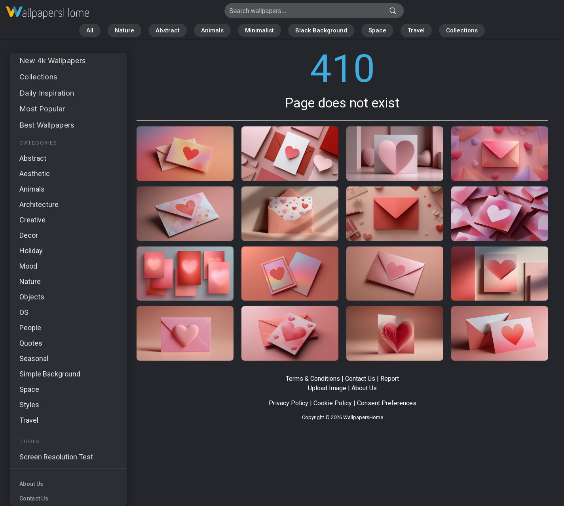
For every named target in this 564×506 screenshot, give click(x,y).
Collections (462, 30)
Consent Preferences (386, 403)
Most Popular (42, 109)
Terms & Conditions (313, 378)
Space (377, 30)
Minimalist (259, 30)
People (30, 328)
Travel (416, 30)
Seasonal (33, 358)
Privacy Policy (288, 403)
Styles (29, 405)
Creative (32, 220)
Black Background (321, 30)
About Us (31, 484)
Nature (124, 30)
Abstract (168, 30)
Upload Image (327, 388)
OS (23, 312)
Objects (31, 297)
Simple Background (49, 374)
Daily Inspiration (46, 93)
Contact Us (33, 498)
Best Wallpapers (46, 125)
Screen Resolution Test (56, 457)
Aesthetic (34, 173)
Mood (28, 266)
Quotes (30, 343)
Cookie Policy (332, 403)
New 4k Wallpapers (52, 60)
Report (389, 378)
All (89, 30)
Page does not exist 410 (47, 12)
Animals (212, 30)
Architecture (39, 204)
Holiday (31, 250)
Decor (28, 235)
